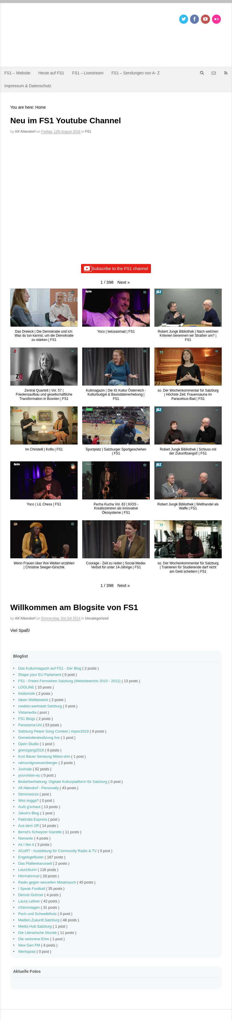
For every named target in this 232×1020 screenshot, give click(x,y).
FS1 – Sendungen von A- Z (136, 73)
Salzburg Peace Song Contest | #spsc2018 (53, 731)
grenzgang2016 (31, 750)
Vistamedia (27, 712)
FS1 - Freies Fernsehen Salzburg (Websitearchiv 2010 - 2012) (69, 681)
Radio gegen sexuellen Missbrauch (47, 882)
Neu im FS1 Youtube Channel (65, 120)
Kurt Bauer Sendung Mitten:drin (44, 756)
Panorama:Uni (30, 725)
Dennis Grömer (30, 895)
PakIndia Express (32, 819)
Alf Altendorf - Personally (38, 788)
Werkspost (27, 951)
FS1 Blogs (26, 719)
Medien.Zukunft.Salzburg (39, 920)
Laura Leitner (29, 901)
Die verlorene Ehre (33, 939)
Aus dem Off (28, 825)
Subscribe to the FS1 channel (116, 269)
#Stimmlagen (29, 907)
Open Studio (28, 744)
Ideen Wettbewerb (33, 700)
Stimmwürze (28, 794)
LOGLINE (26, 687)
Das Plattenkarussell (35, 863)
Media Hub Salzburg (35, 926)
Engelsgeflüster (31, 857)
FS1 (88, 132)
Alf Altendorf (25, 132)
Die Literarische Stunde (37, 932)
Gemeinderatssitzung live (39, 737)
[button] (124, 282)
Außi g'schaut (29, 807)
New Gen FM (29, 945)
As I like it (26, 844)
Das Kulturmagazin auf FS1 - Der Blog (49, 668)
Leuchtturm (27, 870)
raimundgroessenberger (38, 763)
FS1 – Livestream (88, 73)
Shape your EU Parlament (39, 674)
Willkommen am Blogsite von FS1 (74, 607)
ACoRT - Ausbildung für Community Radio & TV (57, 851)
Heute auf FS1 (51, 73)
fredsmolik (26, 693)
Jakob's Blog (28, 813)
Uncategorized (97, 618)
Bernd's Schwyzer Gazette (40, 832)
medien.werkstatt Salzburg (40, 706)
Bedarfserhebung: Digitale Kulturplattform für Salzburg (62, 781)
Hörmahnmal (28, 876)
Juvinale (25, 769)
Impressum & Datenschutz (27, 86)
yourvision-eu (29, 775)
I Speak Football (31, 888)
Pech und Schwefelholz (37, 914)
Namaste (25, 838)
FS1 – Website (17, 73)
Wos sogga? (28, 800)
